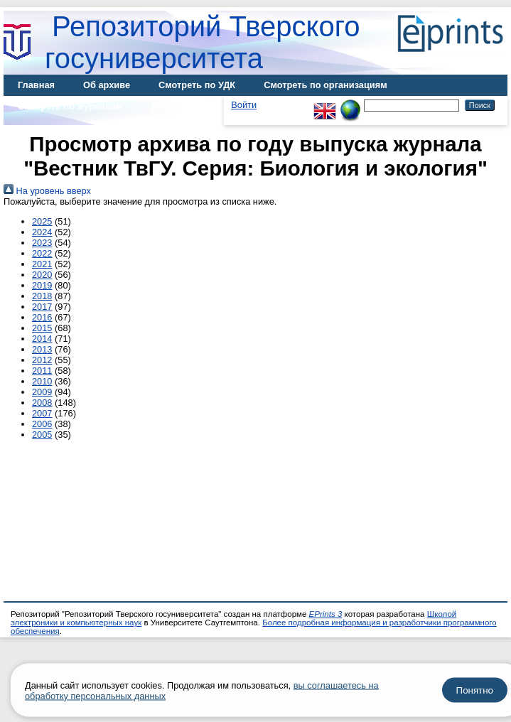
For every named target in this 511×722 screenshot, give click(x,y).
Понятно (474, 690)
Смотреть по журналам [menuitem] (70, 106)
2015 (42, 328)
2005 (42, 434)
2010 (42, 381)
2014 (42, 338)
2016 (42, 317)
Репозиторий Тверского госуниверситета (202, 42)
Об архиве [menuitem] (106, 85)
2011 (42, 370)
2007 (42, 413)
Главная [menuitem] (36, 85)
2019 (42, 285)
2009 (42, 392)
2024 (42, 232)
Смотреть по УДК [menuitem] (196, 85)
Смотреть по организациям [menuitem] (325, 85)
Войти (244, 104)
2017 (42, 306)
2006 (42, 424)
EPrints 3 (326, 614)
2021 (42, 264)
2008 (42, 402)
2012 (42, 360)
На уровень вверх (47, 190)
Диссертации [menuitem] (180, 106)
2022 (42, 253)
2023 (42, 242)
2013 (42, 349)
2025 (42, 221)
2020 (42, 274)
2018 (42, 296)
